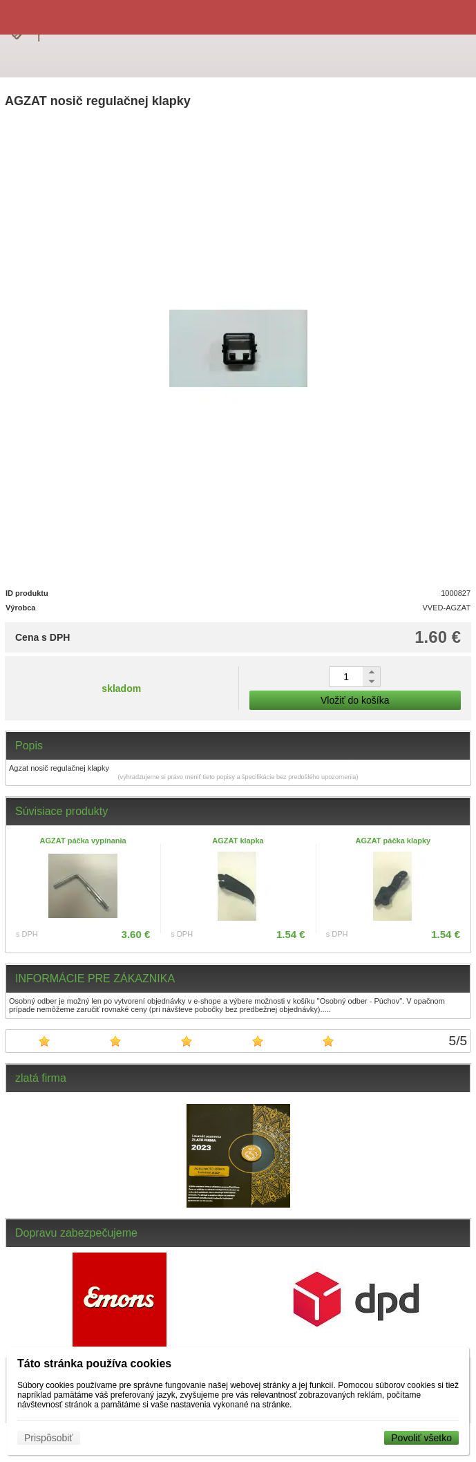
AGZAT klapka (237, 840)
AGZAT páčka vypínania (83, 840)
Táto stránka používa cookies (94, 1363)
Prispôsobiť (48, 1437)
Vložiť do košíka (355, 700)
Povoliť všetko (421, 1437)
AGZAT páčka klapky (393, 840)
